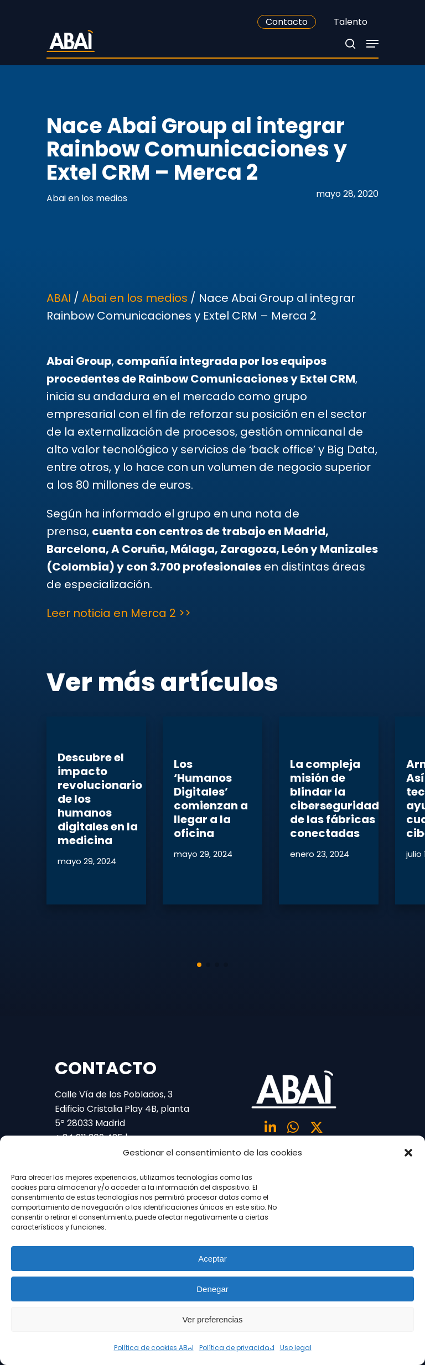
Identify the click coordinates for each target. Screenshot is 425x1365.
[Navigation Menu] (372, 43)
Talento (350, 21)
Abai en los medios (86, 198)
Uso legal (296, 1347)
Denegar (212, 1289)
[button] (408, 1152)
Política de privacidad (236, 1347)
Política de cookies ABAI (154, 1347)
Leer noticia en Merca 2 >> (118, 613)
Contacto (287, 21)
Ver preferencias (212, 1319)
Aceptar (212, 1258)
